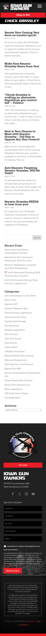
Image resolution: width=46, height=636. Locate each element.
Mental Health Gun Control (19, 355)
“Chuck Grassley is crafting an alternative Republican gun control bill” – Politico (21, 98)
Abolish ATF (11, 304)
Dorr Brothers (12, 325)
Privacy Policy (9, 566)
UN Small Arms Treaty (16, 393)
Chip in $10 (23, 15)
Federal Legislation (15, 330)
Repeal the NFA (13, 368)
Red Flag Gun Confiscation (19, 364)
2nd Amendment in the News (20, 295)
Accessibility (24, 625)
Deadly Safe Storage (15, 321)
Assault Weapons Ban (16, 308)
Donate (23, 465)
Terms (19, 566)
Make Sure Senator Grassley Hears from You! (22, 65)
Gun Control (11, 334)
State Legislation (14, 389)
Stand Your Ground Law (17, 385)
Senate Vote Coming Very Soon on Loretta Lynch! (22, 34)
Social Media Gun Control (18, 380)
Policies (31, 621)
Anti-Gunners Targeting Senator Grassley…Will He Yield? (22, 170)
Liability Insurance (15, 351)
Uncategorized (12, 397)
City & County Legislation (18, 312)
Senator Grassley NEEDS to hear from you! (21, 203)
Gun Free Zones (13, 338)
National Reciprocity (16, 360)
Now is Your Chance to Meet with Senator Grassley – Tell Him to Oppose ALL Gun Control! (22, 135)
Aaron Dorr (10, 300)
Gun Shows (11, 343)
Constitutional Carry (15, 317)
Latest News (11, 347)
